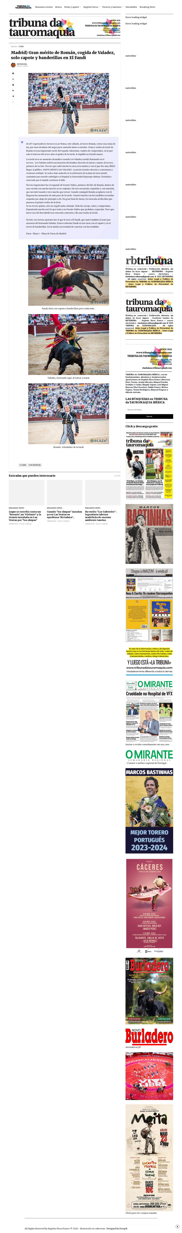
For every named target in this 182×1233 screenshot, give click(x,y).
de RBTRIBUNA (155, 333)
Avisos (58, 7)
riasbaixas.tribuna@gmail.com (140, 276)
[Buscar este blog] (149, 410)
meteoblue (131, 56)
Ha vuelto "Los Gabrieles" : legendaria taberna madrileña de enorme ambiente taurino (101, 516)
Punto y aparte (71, 7)
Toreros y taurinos (111, 7)
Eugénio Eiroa (90, 7)
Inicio (14, 46)
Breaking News (147, 7)
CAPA (21, 46)
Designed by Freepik (117, 1228)
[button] (13, 102)
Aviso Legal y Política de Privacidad (148, 284)
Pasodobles (131, 7)
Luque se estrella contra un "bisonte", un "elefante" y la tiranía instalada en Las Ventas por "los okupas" (25, 516)
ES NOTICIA (35, 465)
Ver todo (117, 476)
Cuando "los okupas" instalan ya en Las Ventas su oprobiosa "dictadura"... (64, 514)
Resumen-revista (44, 7)
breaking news (16, 508)
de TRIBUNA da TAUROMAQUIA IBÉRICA (154, 281)
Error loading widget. (136, 17)
